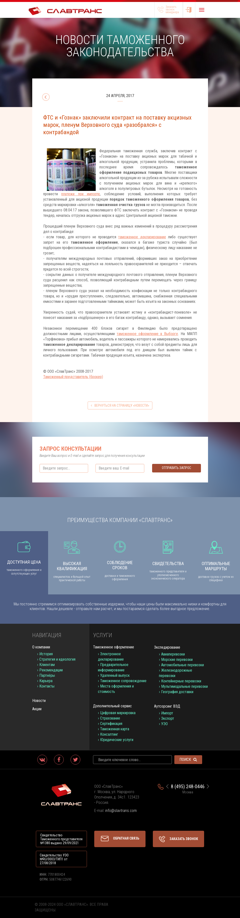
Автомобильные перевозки (182, 665)
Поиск (188, 759)
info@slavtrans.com (121, 810)
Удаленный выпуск (115, 675)
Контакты (46, 686)
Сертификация (111, 723)
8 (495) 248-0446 (188, 786)
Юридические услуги (116, 739)
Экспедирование (167, 647)
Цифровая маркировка (118, 712)
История (46, 654)
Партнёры (47, 675)
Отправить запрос (176, 468)
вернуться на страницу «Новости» (120, 405)
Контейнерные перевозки (181, 681)
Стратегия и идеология (57, 659)
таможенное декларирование (142, 237)
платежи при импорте (80, 194)
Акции (37, 709)
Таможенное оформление (113, 647)
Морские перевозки (177, 659)
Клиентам (47, 664)
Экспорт (167, 718)
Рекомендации (51, 670)
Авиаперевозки (173, 654)
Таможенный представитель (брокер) (73, 376)
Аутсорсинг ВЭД (167, 706)
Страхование (110, 718)
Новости (39, 700)
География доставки (177, 691)
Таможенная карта (114, 729)
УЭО (164, 723)
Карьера (45, 680)
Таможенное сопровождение (123, 680)
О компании (41, 647)
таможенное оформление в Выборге (147, 333)
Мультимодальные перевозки (184, 686)
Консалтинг (109, 734)
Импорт (167, 713)
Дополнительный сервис (112, 706)
